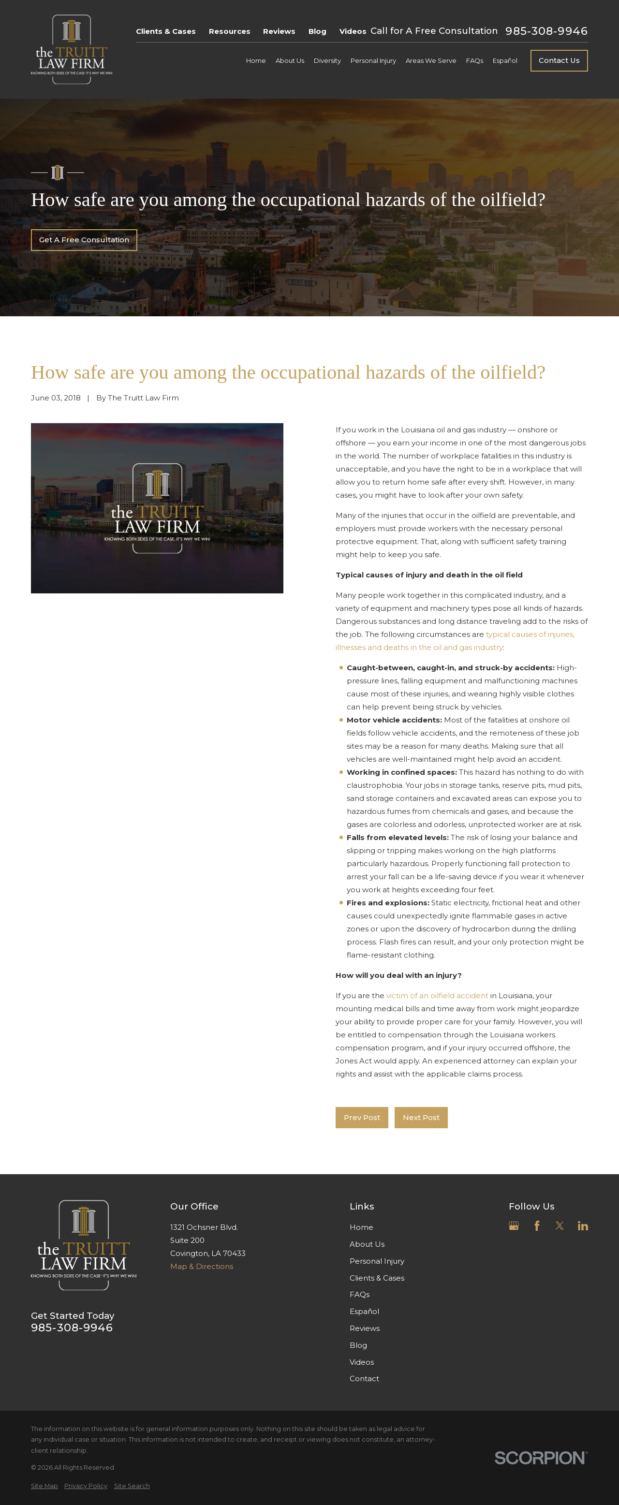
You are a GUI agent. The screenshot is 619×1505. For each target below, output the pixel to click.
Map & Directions (201, 1266)
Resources (230, 31)
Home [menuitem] (256, 60)
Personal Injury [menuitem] (373, 60)
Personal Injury (377, 1261)
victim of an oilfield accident (436, 995)
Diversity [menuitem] (327, 60)
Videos (353, 31)
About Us (367, 1244)
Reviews (279, 31)
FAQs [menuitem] (474, 60)
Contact (364, 1378)
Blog (317, 31)
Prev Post (362, 1117)
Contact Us (559, 60)
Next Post (421, 1117)
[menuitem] (44, 1486)
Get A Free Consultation (84, 239)
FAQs (359, 1294)
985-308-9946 (546, 31)
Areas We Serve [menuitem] (431, 60)
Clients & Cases (166, 31)
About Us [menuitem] (290, 60)
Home (361, 1227)
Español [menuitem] (505, 60)
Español (364, 1311)
